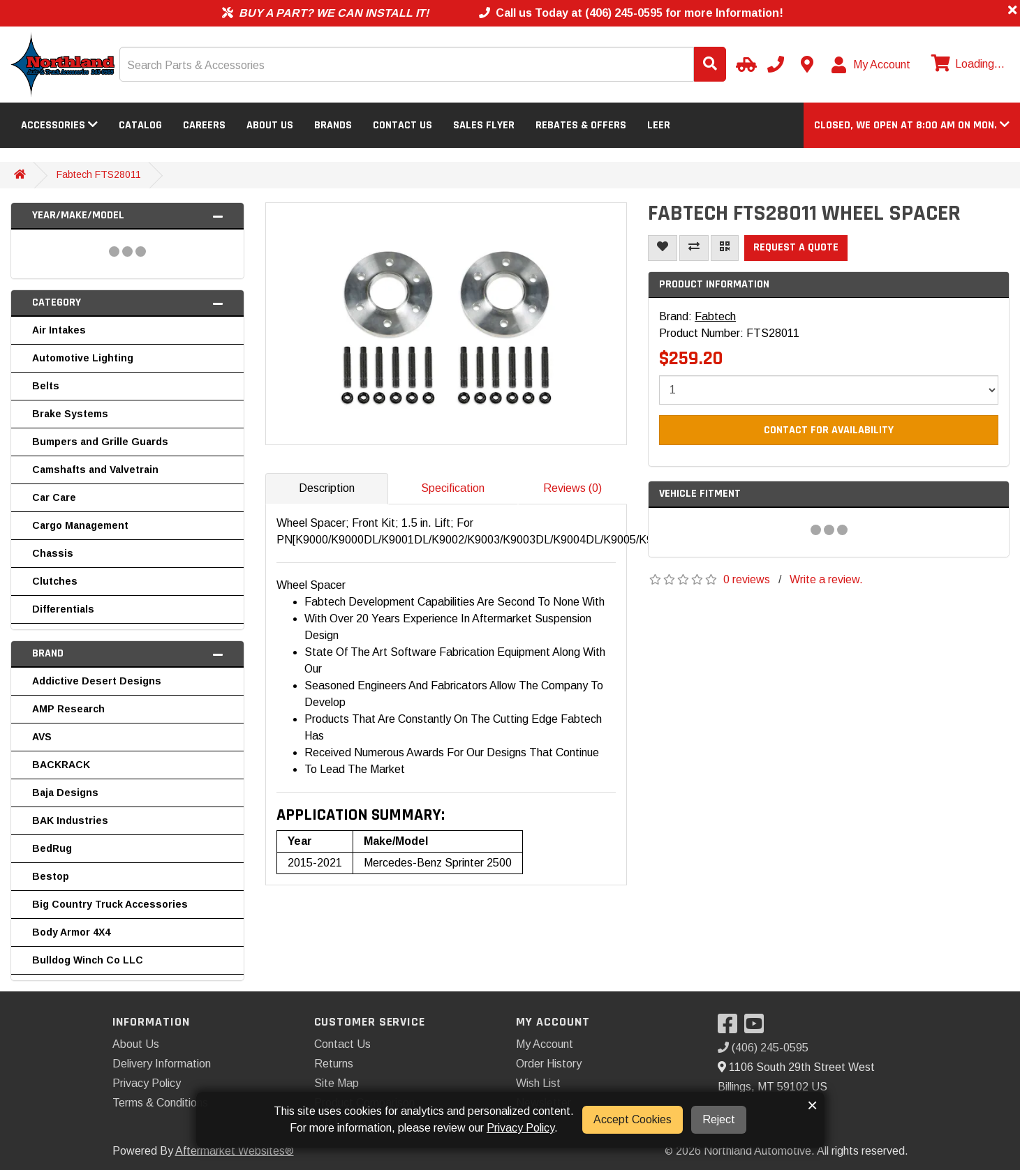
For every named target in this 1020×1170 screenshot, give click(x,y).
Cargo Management (80, 525)
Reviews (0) (572, 488)
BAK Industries (70, 820)
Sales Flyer (484, 125)
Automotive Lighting (82, 357)
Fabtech (715, 316)
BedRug (52, 848)
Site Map (336, 1083)
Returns (333, 1064)
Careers (204, 125)
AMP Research (68, 708)
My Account (544, 1044)
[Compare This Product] (694, 248)
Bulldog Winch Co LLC (87, 960)
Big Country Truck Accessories (110, 904)
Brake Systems (70, 413)
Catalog (140, 125)
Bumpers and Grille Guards (100, 441)
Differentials (63, 609)
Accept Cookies (632, 1119)
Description (327, 488)
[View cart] (966, 64)
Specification (453, 488)
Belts (45, 385)
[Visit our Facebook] (731, 1028)
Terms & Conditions (160, 1103)
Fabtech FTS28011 (99, 174)
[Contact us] (807, 64)
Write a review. (826, 579)
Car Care (54, 497)
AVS (42, 736)
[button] (912, 125)
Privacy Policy (146, 1083)
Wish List (538, 1083)
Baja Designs (65, 792)
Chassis (52, 553)
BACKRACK (61, 764)
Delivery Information (161, 1064)
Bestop (50, 876)
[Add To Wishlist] (662, 248)
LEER (658, 125)
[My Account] (871, 65)
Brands (333, 125)
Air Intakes (59, 330)
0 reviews (746, 579)
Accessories (59, 125)
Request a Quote (795, 247)
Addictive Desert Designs (96, 681)
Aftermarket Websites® (234, 1151)
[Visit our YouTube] (757, 1028)
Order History (549, 1064)
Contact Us (402, 125)
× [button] (812, 1105)
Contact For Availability (829, 430)
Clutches (54, 581)
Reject (718, 1119)
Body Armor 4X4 (71, 932)
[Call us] (775, 64)
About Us (269, 125)
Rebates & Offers (580, 125)
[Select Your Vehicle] (744, 64)
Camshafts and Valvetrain (95, 469)
